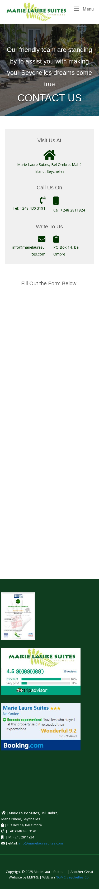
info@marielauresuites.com (40, 843)
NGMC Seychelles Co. (72, 877)
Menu (84, 9)
